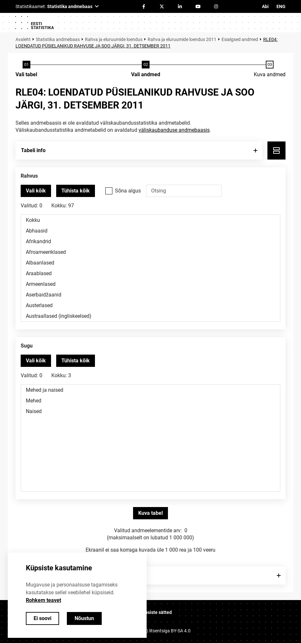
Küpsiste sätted (156, 612)
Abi (265, 6)
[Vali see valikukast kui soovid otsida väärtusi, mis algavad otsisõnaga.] (108, 190)
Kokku (150, 220)
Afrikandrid (150, 241)
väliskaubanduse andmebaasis (174, 130)
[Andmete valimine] (145, 69)
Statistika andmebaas (58, 39)
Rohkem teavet (43, 600)
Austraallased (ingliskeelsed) (150, 316)
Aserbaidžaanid (150, 294)
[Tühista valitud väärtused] (75, 191)
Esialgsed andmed (240, 39)
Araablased (150, 273)
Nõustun (84, 618)
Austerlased (150, 305)
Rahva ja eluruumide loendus (113, 39)
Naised (150, 411)
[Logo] (34, 22)
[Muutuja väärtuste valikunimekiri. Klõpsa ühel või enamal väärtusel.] (150, 268)
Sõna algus (128, 191)
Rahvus (29, 176)
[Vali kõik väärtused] (36, 191)
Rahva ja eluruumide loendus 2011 (182, 39)
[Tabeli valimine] (26, 69)
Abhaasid (150, 230)
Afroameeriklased (150, 252)
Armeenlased (150, 284)
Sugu (27, 346)
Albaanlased (150, 262)
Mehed (150, 400)
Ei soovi (42, 618)
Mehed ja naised (150, 390)
